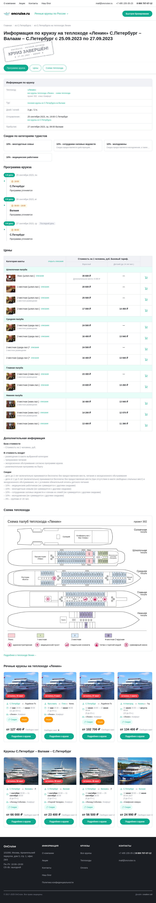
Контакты (33, 3)
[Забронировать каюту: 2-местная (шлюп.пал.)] (146, 299)
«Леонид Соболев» (18, 802)
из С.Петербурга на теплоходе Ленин (52, 25)
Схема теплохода (54, 68)
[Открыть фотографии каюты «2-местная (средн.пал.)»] (10, 327)
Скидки (12, 719)
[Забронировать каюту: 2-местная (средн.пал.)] (146, 327)
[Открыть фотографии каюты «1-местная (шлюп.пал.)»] (10, 289)
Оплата (84, 868)
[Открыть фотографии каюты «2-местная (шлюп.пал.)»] (10, 300)
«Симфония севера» (132, 802)
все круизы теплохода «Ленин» (41, 93)
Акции (22, 3)
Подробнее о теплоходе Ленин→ (20, 655)
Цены (35, 68)
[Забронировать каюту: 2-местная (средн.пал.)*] (146, 349)
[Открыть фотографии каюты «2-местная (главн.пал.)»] (10, 376)
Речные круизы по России (52, 13)
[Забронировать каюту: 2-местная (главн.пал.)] (146, 376)
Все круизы (86, 853)
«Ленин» (32, 90)
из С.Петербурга (23, 25)
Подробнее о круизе (21, 736)
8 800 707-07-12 (144, 3)
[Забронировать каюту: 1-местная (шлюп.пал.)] (146, 288)
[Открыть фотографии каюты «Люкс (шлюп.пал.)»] (10, 278)
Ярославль (52, 704)
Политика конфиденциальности (58, 882)
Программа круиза (16, 68)
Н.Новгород (128, 704)
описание (40, 276)
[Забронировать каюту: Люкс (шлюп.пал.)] (146, 277)
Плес (64, 704)
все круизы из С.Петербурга (39, 120)
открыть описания (55, 261)
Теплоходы (85, 860)
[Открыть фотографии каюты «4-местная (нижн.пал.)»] (10, 403)
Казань (141, 704)
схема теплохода (63, 93)
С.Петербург (15, 704)
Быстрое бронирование (137, 14)
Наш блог (46, 3)
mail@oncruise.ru (104, 3)
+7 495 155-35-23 (124, 3)
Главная (8, 25)
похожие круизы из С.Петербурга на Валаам (46, 103)
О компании (9, 3)
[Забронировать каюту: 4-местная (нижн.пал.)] (146, 403)
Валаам (28, 789)
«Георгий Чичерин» (56, 802)
